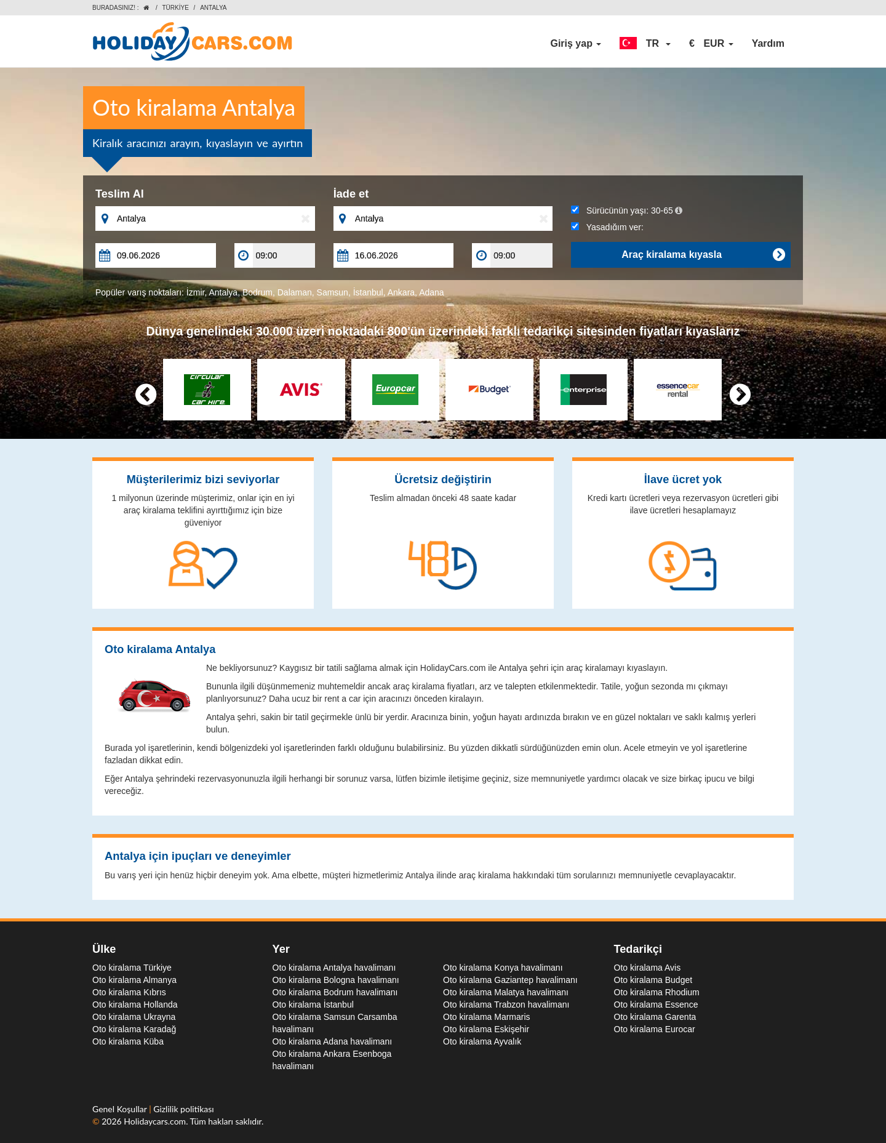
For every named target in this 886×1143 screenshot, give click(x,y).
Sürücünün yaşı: (626, 210)
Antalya (223, 292)
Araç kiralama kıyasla (702, 255)
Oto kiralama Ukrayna (133, 1017)
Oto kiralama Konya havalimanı (503, 968)
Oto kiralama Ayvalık (482, 1041)
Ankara (401, 292)
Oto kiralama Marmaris (486, 1017)
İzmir (195, 292)
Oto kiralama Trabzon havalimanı (506, 1004)
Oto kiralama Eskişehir (486, 1029)
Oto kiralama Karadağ (134, 1029)
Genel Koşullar (120, 1109)
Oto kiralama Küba (128, 1041)
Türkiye (175, 7)
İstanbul (368, 292)
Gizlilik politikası (183, 1109)
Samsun (332, 292)
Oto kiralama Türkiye (132, 968)
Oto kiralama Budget (653, 980)
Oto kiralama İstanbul (313, 1004)
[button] (645, 43)
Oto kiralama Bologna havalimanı (336, 980)
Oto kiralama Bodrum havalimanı (335, 992)
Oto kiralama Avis (647, 968)
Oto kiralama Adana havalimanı (333, 1041)
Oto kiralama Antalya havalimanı (334, 968)
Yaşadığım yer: (607, 227)
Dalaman (294, 292)
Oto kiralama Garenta (655, 1017)
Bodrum (257, 292)
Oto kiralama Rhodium (657, 992)
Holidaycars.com (155, 1121)
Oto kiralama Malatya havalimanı (506, 992)
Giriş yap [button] (575, 43)
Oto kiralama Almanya (134, 980)
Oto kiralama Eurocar (654, 1029)
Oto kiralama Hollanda (135, 1004)
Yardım (768, 43)
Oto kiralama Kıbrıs (129, 992)
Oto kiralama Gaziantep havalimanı (510, 980)
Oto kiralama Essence (656, 1004)
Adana (431, 292)
